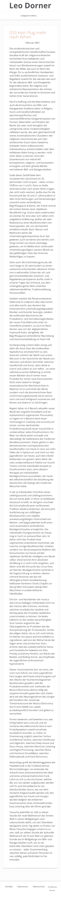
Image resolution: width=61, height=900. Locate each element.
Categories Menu (30, 15)
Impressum (22, 887)
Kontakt (8, 887)
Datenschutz (39, 887)
